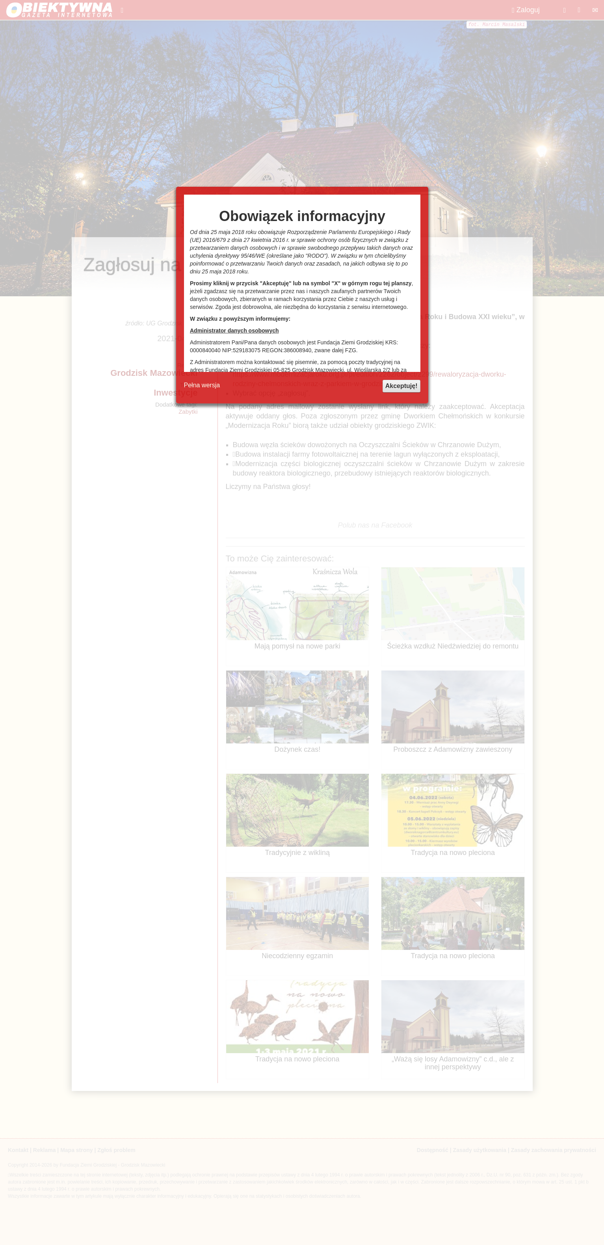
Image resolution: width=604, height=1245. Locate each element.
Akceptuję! (401, 386)
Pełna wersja (202, 385)
